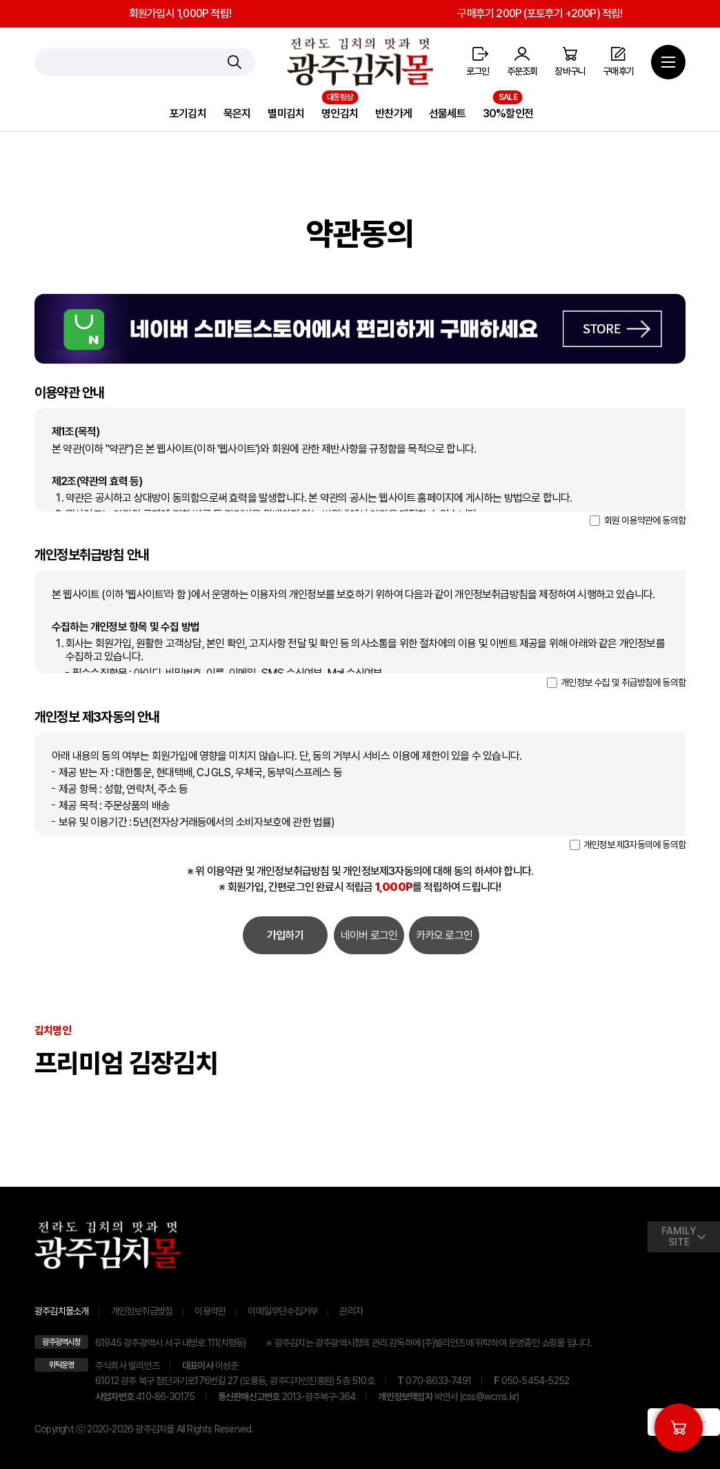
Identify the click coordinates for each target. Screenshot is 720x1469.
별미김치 (286, 113)
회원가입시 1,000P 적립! (180, 13)
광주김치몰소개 (61, 1311)
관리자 (351, 1311)
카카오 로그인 (444, 935)
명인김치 (339, 113)
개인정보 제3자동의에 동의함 (628, 844)
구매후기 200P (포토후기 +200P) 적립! (539, 13)
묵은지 (237, 113)
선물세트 (447, 113)
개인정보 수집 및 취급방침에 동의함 (616, 682)
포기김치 (188, 113)
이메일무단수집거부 (282, 1311)
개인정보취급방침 (142, 1311)
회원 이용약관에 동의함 (638, 520)
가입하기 (285, 935)
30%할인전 (508, 113)
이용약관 (210, 1311)
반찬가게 (393, 113)
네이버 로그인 (369, 935)
